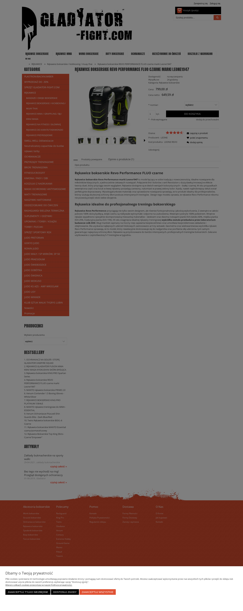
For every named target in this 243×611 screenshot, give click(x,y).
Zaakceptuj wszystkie (97, 592)
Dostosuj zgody (65, 592)
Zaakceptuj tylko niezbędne (28, 592)
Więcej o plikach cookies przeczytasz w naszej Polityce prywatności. (38, 584)
